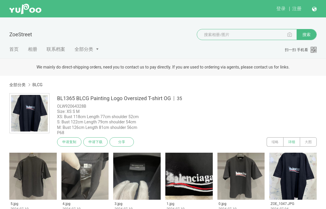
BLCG (37, 84)
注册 (297, 8)
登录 (281, 8)
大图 (308, 142)
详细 (291, 142)
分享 (121, 142)
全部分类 (84, 49)
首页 (14, 49)
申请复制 (69, 142)
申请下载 (95, 142)
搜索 (306, 34)
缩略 (275, 142)
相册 (32, 49)
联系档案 (56, 49)
